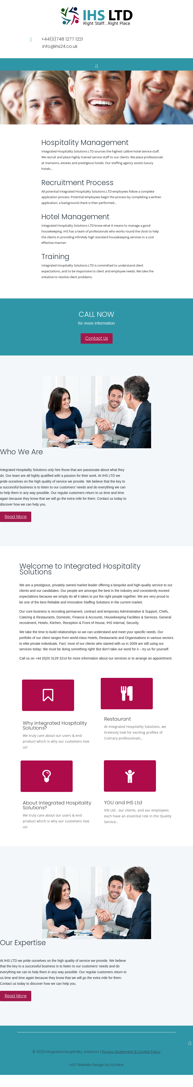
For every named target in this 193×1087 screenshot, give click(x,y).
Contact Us (96, 338)
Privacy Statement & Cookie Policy (131, 1051)
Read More (16, 517)
